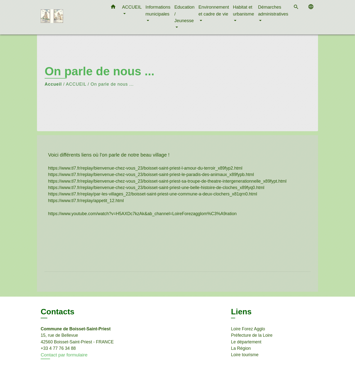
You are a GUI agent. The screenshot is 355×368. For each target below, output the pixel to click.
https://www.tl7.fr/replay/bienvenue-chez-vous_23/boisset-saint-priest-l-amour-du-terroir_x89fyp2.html (145, 168)
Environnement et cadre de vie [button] (213, 10)
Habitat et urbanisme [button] (243, 10)
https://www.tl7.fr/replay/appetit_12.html (86, 200)
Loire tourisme (244, 354)
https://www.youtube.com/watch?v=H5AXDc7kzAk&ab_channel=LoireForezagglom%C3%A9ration (142, 213)
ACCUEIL (76, 84)
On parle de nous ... (112, 84)
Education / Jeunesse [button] (184, 13)
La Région (241, 348)
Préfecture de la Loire (251, 335)
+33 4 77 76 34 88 (58, 348)
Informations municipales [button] (157, 10)
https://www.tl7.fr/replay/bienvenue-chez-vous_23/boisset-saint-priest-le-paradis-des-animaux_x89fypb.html (151, 174)
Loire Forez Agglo (248, 328)
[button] (113, 8)
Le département (246, 341)
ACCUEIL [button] (132, 7)
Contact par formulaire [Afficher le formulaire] (64, 354)
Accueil (53, 84)
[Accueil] (71, 17)
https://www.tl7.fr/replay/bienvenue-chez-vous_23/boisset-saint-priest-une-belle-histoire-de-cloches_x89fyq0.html (156, 187)
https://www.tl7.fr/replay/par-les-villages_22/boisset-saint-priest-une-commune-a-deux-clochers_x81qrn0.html (152, 194)
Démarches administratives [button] (273, 10)
